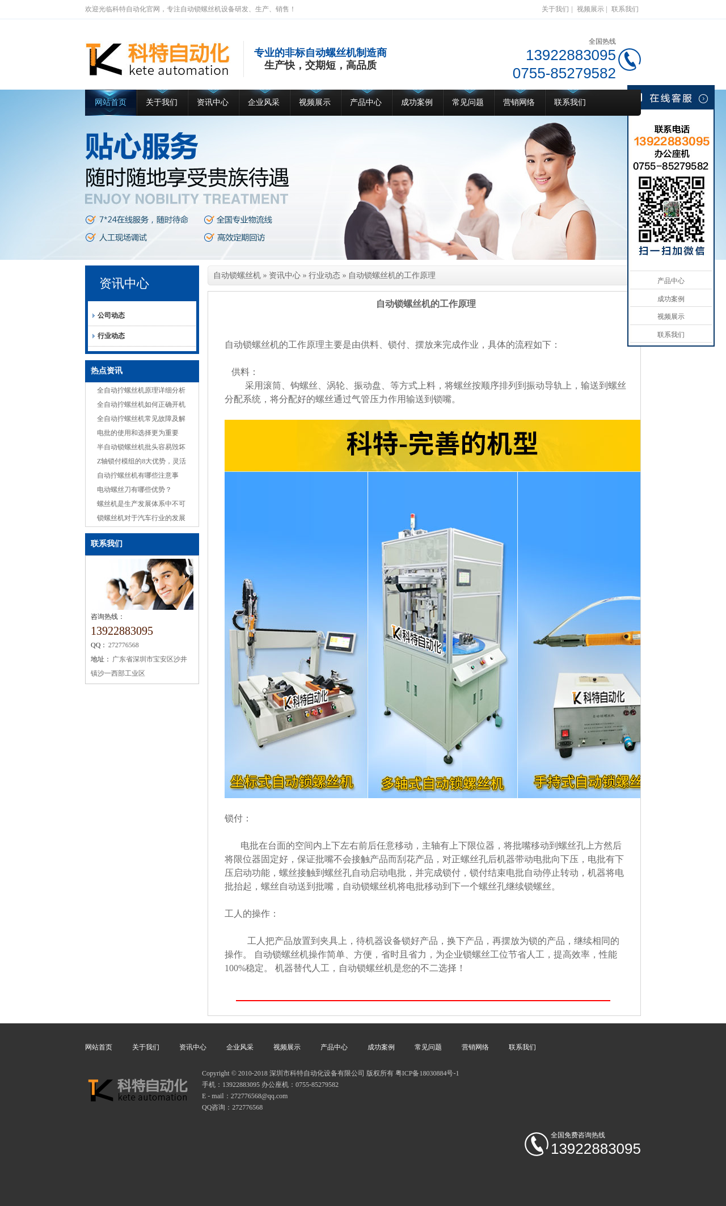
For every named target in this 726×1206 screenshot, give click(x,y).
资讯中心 (213, 102)
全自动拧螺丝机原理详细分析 (141, 390)
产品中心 (366, 102)
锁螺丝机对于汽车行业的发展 (141, 518)
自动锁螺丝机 (237, 275)
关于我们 (555, 9)
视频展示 (590, 9)
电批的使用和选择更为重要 (138, 433)
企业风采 (264, 102)
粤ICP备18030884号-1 (427, 1073)
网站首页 (110, 102)
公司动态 (111, 315)
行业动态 (111, 336)
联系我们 (625, 9)
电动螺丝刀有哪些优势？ (134, 490)
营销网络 (519, 102)
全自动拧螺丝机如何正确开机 (141, 404)
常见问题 (468, 102)
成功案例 (417, 102)
